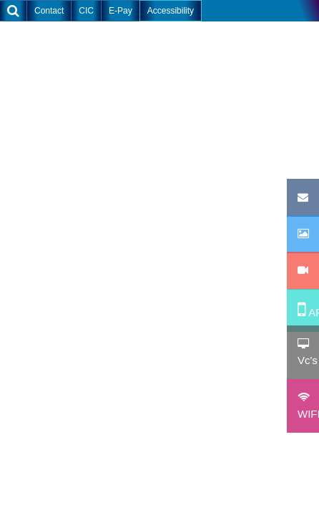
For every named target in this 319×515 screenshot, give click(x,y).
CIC (86, 11)
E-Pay (120, 11)
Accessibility (170, 11)
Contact (49, 11)
